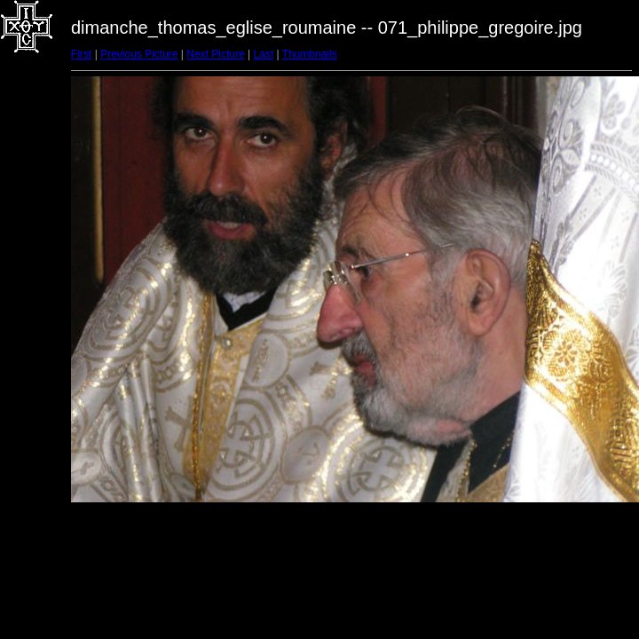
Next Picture (215, 54)
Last (263, 54)
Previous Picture (139, 54)
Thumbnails (309, 54)
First (81, 54)
